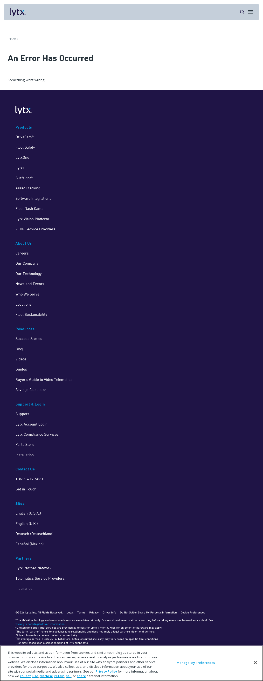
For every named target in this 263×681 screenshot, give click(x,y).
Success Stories (28, 338)
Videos (21, 359)
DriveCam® (24, 137)
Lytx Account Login (31, 424)
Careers (22, 253)
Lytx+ (20, 167)
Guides (21, 369)
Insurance (23, 588)
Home (14, 39)
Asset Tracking (27, 188)
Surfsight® (24, 178)
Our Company (26, 263)
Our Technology (28, 273)
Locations (23, 304)
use (35, 676)
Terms (81, 612)
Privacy (94, 612)
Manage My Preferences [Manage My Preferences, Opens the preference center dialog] (196, 662)
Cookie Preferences (193, 612)
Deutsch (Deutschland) (34, 533)
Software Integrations (33, 198)
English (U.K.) (26, 523)
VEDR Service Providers (35, 229)
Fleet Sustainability (31, 314)
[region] (131, 663)
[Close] (255, 662)
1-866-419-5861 (29, 479)
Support (22, 414)
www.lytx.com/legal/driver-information (40, 624)
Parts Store (24, 444)
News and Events (29, 284)
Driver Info (109, 612)
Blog (19, 349)
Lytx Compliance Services (37, 434)
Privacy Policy (106, 671)
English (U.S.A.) (28, 513)
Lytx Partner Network (33, 568)
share (81, 676)
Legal (70, 612)
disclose (46, 676)
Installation (24, 455)
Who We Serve (27, 294)
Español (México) (29, 544)
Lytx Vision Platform (32, 219)
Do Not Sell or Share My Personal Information (148, 612)
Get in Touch (25, 489)
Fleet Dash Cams (29, 208)
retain (59, 676)
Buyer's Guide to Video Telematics (43, 379)
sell (68, 676)
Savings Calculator (30, 389)
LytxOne (22, 157)
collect (25, 676)
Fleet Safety (25, 147)
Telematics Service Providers (40, 578)
